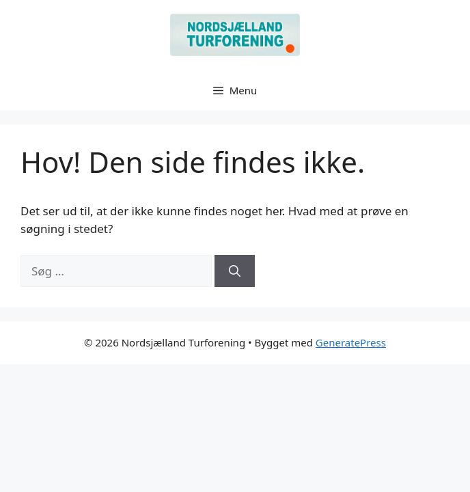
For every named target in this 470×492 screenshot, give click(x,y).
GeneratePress (351, 342)
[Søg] (235, 271)
